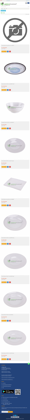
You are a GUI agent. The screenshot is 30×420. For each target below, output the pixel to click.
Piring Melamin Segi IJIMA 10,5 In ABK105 (8, 45)
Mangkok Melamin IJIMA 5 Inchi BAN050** (8, 122)
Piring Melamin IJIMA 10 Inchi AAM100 (7, 314)
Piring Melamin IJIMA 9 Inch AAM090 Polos (8, 237)
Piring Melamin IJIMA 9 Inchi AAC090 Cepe (8, 276)
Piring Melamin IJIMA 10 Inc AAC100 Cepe (8, 353)
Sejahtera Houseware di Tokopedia (6, 372)
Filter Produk (3, 10)
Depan (2, 8)
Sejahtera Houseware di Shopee (6, 371)
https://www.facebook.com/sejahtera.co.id (7, 379)
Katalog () (8, 0)
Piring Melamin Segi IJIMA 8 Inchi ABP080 (8, 199)
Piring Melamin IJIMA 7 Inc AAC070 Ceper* (8, 160)
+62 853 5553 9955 (5, 400)
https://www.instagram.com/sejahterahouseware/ (8, 377)
